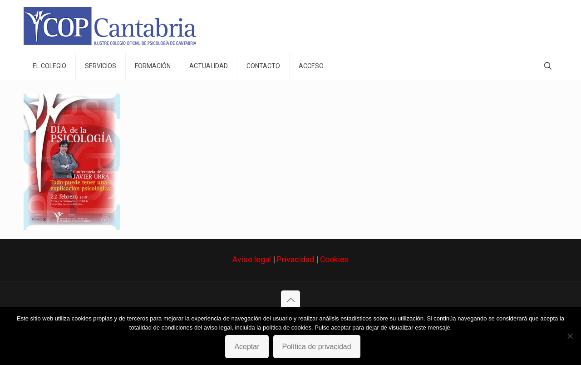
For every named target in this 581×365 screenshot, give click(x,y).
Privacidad (295, 259)
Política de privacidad (316, 346)
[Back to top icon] (290, 300)
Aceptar (246, 346)
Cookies (334, 259)
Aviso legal (251, 259)
